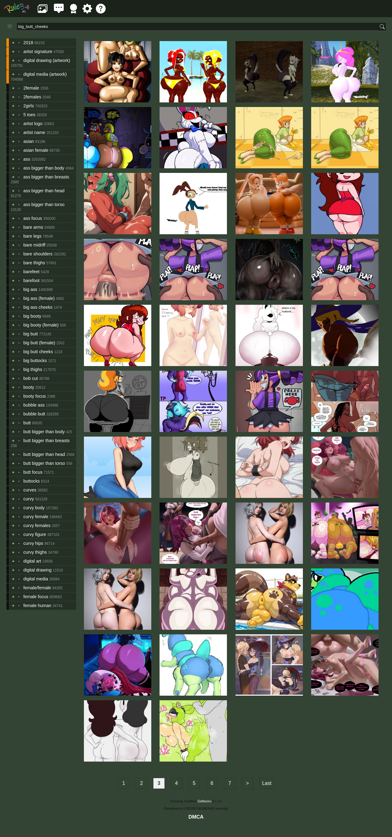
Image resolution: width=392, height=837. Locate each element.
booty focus (34, 396)
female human (37, 605)
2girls (28, 105)
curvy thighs (35, 552)
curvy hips (33, 543)
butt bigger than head (44, 454)
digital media (35, 578)
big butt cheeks (38, 351)
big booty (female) (40, 325)
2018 (28, 42)
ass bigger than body (43, 168)
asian (28, 141)
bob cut (30, 378)
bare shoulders (37, 253)
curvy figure (34, 534)
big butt (30, 333)
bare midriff (34, 245)
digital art (32, 561)
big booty (32, 316)
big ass (30, 289)
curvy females (37, 525)
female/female (37, 587)
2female (31, 88)
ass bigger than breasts (46, 176)
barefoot (31, 280)
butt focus (32, 472)
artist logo (32, 123)
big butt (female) (39, 342)
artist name (34, 132)
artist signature (37, 51)
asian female (35, 150)
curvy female (35, 516)
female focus (35, 596)
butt (27, 422)
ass (26, 159)
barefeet (31, 271)
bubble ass (34, 405)
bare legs (32, 236)
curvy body (34, 507)
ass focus (32, 218)
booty (28, 387)
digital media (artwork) (45, 74)
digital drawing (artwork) (46, 60)
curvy (28, 498)
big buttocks (35, 360)
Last (266, 783)
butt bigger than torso (44, 463)
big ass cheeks (37, 307)
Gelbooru (204, 801)
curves (29, 489)
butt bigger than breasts (46, 440)
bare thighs (34, 262)
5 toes (29, 114)
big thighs (32, 369)
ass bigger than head (43, 190)
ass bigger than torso (43, 204)
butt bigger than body (44, 431)
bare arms (33, 227)
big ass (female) (39, 298)
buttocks (31, 481)
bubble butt (34, 413)
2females (32, 96)
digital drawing (37, 570)
